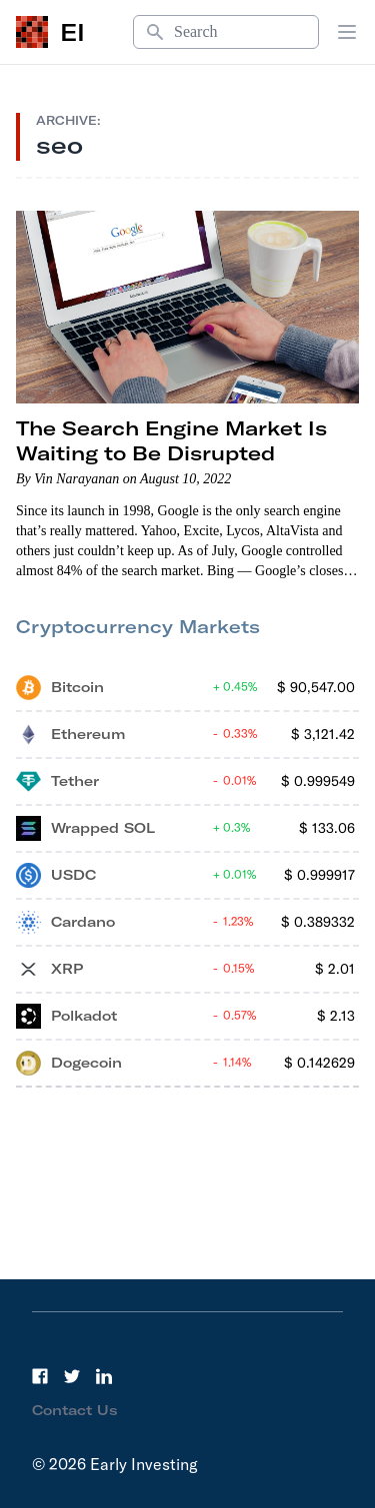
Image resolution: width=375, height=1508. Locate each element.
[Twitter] (72, 1376)
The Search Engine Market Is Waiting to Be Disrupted (171, 440)
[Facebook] (40, 1376)
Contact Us (75, 1410)
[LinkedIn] (104, 1376)
